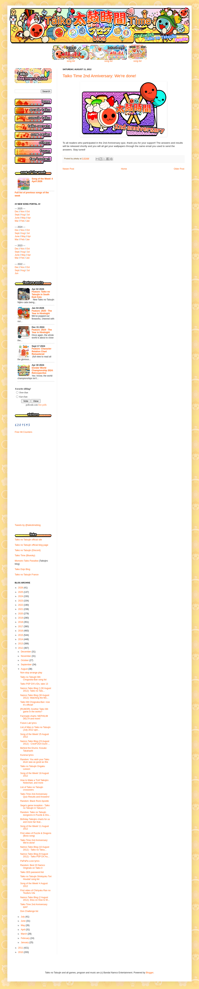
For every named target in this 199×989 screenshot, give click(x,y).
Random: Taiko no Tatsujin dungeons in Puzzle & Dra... (35, 813)
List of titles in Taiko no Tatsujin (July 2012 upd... (35, 728)
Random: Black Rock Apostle (34, 801)
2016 (21, 630)
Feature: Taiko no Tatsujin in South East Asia (41, 294)
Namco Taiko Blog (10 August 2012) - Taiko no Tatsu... (34, 848)
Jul (28, 214)
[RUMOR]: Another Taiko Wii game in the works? (34, 710)
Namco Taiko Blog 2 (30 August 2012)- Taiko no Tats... (35, 689)
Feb (22, 221)
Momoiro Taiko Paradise (27, 561)
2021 (21, 609)
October (25, 660)
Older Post (179, 169)
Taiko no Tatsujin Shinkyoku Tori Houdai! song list (36, 877)
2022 (21, 605)
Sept (17, 214)
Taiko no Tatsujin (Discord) (28, 550)
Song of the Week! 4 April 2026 (42, 180)
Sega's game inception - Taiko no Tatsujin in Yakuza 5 (35, 806)
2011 (21, 948)
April (23, 929)
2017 (21, 626)
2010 (21, 952)
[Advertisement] (26, 461)
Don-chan (23, 392)
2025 (21, 592)
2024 (21, 596)
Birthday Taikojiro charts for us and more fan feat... (35, 820)
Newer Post (68, 169)
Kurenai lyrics (27, 755)
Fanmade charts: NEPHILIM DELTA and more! (34, 717)
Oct (28, 211)
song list (71, 61)
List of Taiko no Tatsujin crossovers (31, 788)
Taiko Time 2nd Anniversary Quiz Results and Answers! (34, 795)
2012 (21, 648)
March (24, 934)
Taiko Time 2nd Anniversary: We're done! (99, 76)
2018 (21, 622)
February (25, 938)
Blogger (149, 972)
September (26, 664)
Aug (23, 214)
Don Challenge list (29, 911)
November (26, 656)
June (17, 217)
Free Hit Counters (23, 432)
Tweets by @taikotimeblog (28, 525)
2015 (21, 635)
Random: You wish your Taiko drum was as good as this (34, 760)
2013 (21, 643)
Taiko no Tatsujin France (27, 574)
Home (124, 169)
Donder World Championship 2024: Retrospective (42, 370)
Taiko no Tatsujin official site (28, 539)
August (24, 669)
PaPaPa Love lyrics (29, 861)
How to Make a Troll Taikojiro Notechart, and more (34, 781)
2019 (21, 618)
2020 (21, 613)
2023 (21, 600)
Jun (16, 273)
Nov (22, 211)
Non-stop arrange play (31, 672)
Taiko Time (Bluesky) (25, 555)
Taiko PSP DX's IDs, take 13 (34, 684)
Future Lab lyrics (28, 723)
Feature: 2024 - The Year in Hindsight (42, 331)
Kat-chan (23, 396)
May (23, 217)
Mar (17, 221)
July (23, 916)
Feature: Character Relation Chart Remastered (41, 351)
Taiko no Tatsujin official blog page (31, 545)
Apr (29, 217)
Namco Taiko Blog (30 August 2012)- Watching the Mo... (34, 696)
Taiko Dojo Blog (22, 569)
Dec (17, 211)
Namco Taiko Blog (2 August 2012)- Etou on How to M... (34, 898)
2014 (21, 639)
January (25, 942)
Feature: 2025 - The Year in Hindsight (42, 312)
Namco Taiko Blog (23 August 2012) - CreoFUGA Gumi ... (35, 742)
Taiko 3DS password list (32, 872)
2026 (21, 587)
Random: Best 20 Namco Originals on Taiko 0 (32, 866)
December (26, 651)
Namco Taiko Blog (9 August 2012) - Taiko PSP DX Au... (35, 855)
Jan (27, 221)
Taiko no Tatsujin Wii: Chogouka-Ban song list (33, 678)
